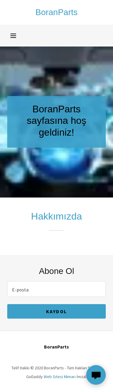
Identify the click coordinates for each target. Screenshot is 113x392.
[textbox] (56, 289)
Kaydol (56, 311)
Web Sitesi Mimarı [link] (60, 376)
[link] (56, 12)
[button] (13, 36)
